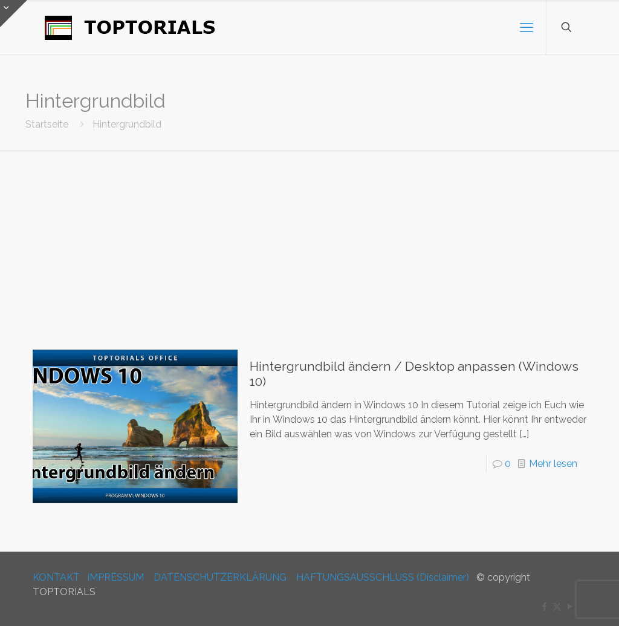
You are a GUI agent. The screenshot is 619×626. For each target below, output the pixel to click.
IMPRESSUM (115, 577)
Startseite (46, 124)
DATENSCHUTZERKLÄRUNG (220, 577)
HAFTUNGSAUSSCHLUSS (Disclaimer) (382, 577)
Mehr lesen (553, 463)
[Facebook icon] (544, 606)
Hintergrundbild (126, 124)
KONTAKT (56, 577)
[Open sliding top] (13, 13)
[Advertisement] (309, 240)
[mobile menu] (526, 27)
